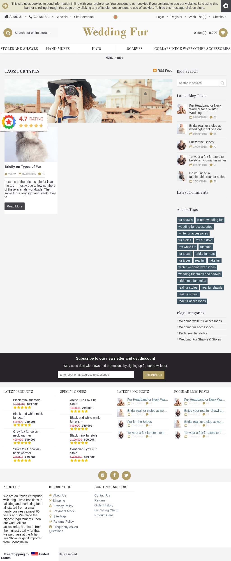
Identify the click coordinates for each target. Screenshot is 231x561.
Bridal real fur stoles (193, 333)
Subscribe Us (154, 375)
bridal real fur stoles (192, 281)
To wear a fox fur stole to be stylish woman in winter (207, 158)
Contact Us (102, 495)
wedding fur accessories (195, 226)
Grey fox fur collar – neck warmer (27, 433)
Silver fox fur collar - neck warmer (27, 451)
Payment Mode (62, 511)
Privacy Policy (61, 506)
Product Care (104, 515)
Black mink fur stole (26, 400)
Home (109, 57)
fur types (184, 260)
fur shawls (185, 220)
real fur (200, 260)
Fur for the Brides (201, 142)
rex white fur (187, 247)
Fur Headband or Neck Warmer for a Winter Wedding (205, 109)
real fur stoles (187, 287)
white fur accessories (193, 233)
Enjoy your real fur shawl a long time (204, 410)
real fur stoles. (188, 294)
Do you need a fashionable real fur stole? (207, 175)
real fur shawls (212, 287)
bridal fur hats (205, 253)
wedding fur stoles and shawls (199, 274)
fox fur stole (204, 240)
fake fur (214, 260)
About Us (57, 495)
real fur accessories (192, 301)
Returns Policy (61, 521)
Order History (104, 505)
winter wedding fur (210, 220)
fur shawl (184, 253)
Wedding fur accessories (196, 327)
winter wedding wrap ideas (197, 267)
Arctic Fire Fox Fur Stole (83, 402)
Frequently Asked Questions (63, 529)
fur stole (205, 247)
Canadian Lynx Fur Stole (83, 451)
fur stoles (184, 240)
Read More (14, 206)
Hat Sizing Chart (106, 510)
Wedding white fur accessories (200, 321)
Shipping (57, 500)
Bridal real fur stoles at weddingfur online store (205, 127)
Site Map (57, 516)
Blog (120, 57)
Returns (100, 500)
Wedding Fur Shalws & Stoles (200, 339)
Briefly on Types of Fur (23, 166)
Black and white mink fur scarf (28, 415)
